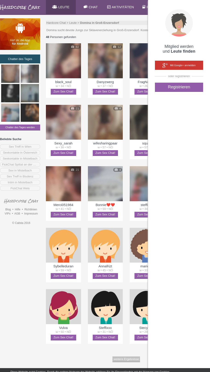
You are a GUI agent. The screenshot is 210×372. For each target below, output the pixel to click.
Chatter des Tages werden (20, 127)
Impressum (31, 213)
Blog (8, 209)
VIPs (7, 213)
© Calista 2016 (21, 223)
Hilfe (17, 209)
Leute (73, 22)
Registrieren (179, 87)
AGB (17, 213)
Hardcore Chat (56, 22)
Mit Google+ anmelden (179, 65)
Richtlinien (30, 209)
